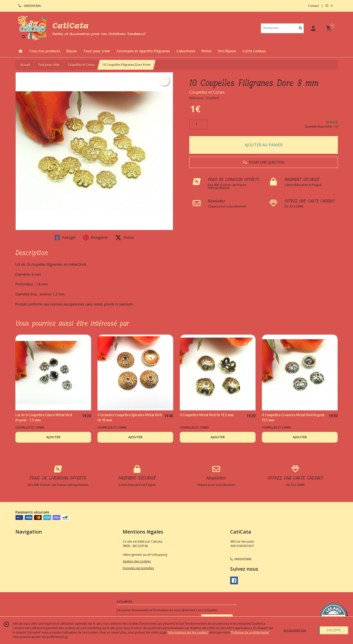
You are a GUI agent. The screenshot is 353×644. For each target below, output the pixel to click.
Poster (124, 237)
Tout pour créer (49, 65)
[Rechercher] (300, 28)
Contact (313, 6)
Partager (65, 237)
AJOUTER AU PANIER (264, 145)
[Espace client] (313, 28)
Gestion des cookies (137, 561)
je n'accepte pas (295, 630)
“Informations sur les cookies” (187, 632)
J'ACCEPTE (334, 630)
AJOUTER (53, 437)
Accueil (25, 65)
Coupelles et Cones (81, 65)
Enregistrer (95, 237)
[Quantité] (198, 124)
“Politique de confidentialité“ (250, 632)
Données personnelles (138, 568)
